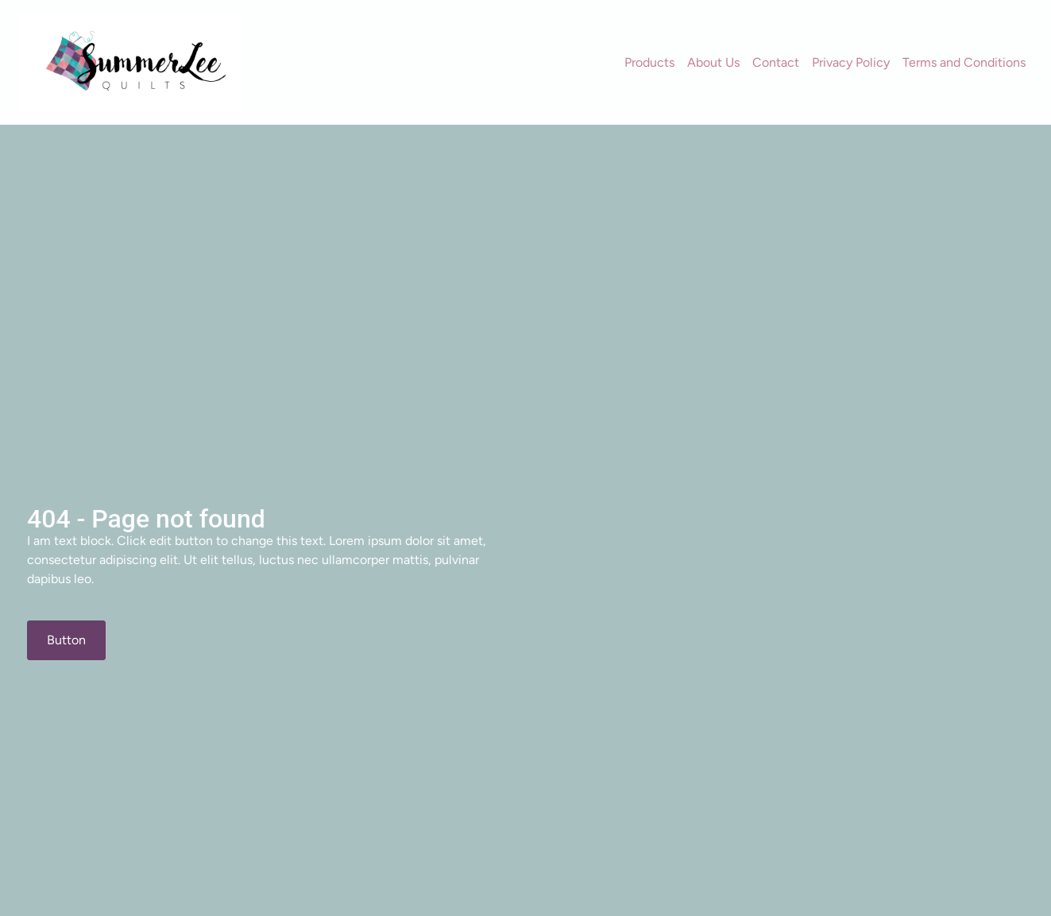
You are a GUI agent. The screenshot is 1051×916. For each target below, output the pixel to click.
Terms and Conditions (964, 62)
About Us (713, 62)
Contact (775, 62)
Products (649, 62)
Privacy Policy (851, 62)
